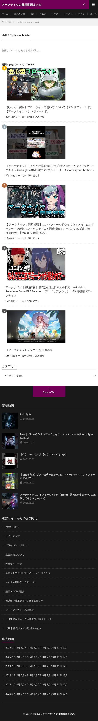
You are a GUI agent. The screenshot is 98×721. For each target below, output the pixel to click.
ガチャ (81, 13)
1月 (14, 647)
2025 (8, 656)
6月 (36, 656)
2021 (8, 693)
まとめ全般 (19, 13)
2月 (18, 647)
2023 (8, 675)
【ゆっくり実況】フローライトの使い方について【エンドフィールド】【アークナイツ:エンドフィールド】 (49, 109)
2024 (8, 666)
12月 (65, 656)
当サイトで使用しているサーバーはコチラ (27, 573)
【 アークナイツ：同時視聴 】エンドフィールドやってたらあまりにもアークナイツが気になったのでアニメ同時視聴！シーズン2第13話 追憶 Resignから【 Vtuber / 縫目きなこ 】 (49, 228)
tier (32, 13)
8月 (44, 656)
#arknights (25, 414)
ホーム (5, 13)
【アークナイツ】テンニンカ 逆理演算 (29, 350)
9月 (49, 656)
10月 (53, 656)
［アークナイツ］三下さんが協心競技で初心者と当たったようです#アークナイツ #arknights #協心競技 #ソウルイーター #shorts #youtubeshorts (49, 168)
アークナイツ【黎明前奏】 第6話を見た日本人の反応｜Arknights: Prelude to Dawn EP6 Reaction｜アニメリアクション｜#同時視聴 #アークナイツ (49, 291)
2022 (8, 684)
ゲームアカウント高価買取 (19, 609)
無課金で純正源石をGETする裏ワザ (24, 600)
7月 (40, 656)
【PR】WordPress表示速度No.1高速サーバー (29, 619)
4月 (27, 647)
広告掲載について (14, 554)
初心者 (36, 175)
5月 (31, 647)
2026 (8, 647)
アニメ (42, 13)
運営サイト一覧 (13, 563)
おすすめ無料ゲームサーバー (20, 582)
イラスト (68, 13)
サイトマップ (12, 536)
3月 (23, 647)
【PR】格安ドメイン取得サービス (23, 628)
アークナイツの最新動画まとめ (58, 713)
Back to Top (49, 392)
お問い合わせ (12, 526)
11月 (59, 656)
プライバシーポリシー (17, 545)
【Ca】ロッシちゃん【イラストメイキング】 (44, 454)
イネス (55, 13)
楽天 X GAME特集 (15, 591)
